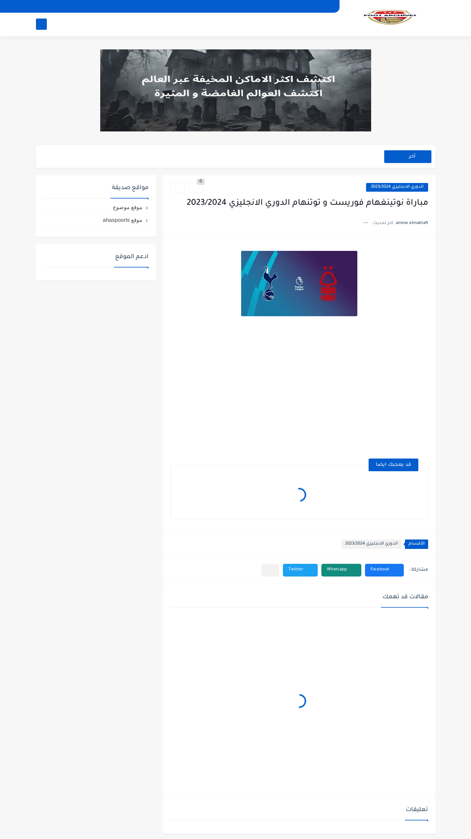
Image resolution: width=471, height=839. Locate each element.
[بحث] (41, 24)
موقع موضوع (127, 207)
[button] (384, 570)
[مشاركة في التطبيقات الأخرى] (270, 570)
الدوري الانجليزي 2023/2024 (397, 187)
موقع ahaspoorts (122, 220)
